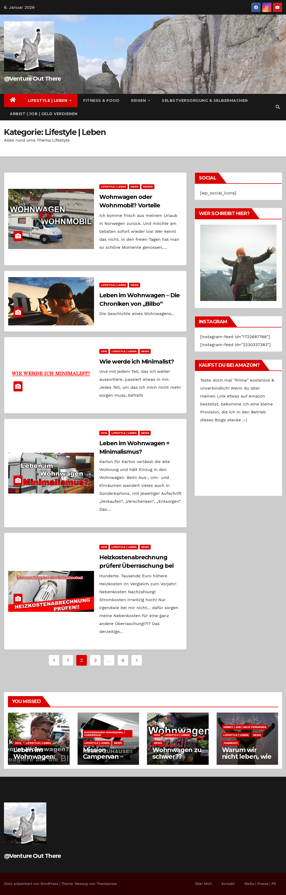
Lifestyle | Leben (50, 100)
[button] (278, 107)
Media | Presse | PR (260, 884)
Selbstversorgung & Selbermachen (205, 100)
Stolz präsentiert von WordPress (31, 884)
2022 (18, 742)
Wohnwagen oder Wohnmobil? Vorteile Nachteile (129, 205)
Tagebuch (231, 742)
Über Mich (203, 884)
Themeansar (106, 884)
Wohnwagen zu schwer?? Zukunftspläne (177, 756)
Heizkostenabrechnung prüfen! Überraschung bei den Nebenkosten (136, 566)
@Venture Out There (32, 78)
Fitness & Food (101, 100)
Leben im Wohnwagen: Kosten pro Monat (34, 760)
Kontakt (228, 884)
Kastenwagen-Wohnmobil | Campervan (104, 733)
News (134, 186)
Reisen (140, 100)
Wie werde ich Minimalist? (136, 361)
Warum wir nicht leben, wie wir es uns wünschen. (246, 760)
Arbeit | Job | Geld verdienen (44, 113)
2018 (104, 351)
